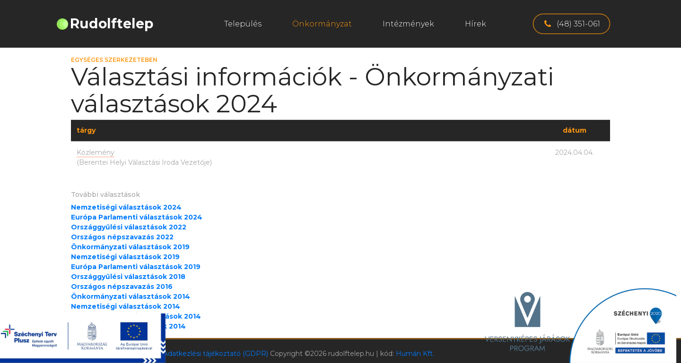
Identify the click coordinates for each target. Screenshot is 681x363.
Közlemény (95, 152)
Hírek (475, 23)
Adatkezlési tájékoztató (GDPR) (215, 353)
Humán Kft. (415, 353)
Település (243, 23)
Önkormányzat (322, 23)
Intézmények (408, 23)
